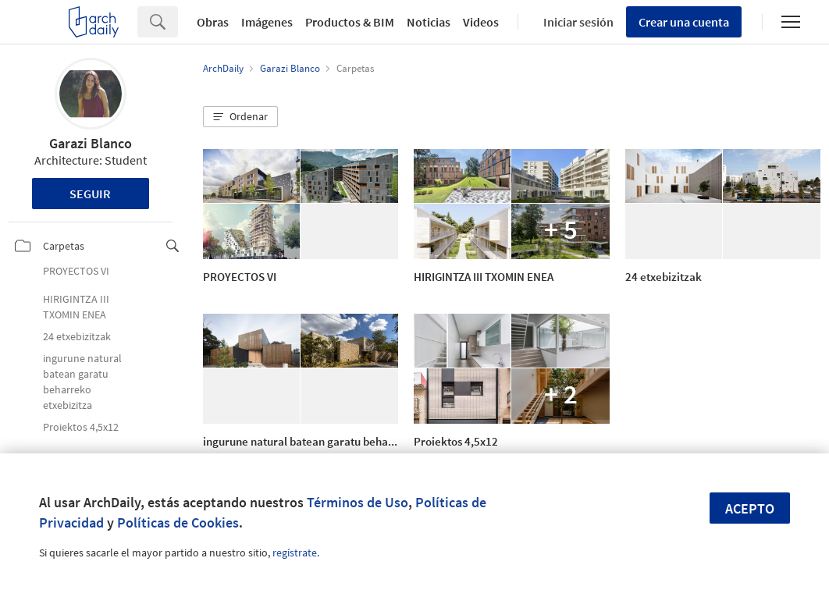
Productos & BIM (349, 22)
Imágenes (267, 22)
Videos (481, 22)
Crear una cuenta (684, 22)
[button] (240, 117)
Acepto (749, 508)
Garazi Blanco (90, 143)
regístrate (294, 552)
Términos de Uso (357, 502)
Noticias (428, 22)
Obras (213, 22)
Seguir (90, 193)
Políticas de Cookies (178, 522)
